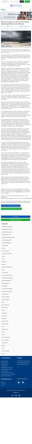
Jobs (3, 326)
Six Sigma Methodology (7, 288)
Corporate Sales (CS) (6, 234)
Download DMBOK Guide (15, 219)
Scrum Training (5, 340)
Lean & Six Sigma (5, 299)
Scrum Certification (6, 337)
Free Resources (5, 321)
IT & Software (5, 245)
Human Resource (5, 251)
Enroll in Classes (15, 216)
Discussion (4, 318)
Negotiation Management (7, 278)
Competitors (4, 313)
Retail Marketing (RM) (6, 240)
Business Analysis (5, 350)
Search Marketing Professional (7, 372)
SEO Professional (4, 370)
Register (27, 1)
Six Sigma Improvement (7, 291)
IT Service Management (7, 275)
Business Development (7, 267)
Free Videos (3, 383)
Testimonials (4, 342)
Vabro (3, 353)
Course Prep (4, 315)
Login (22, 1)
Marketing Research (5, 364)
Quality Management (6, 280)
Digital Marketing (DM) (7, 232)
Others (3, 269)
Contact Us (16, 1)
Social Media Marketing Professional (8, 374)
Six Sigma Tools (5, 294)
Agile (3, 302)
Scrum (3, 334)
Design (3, 256)
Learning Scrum (5, 329)
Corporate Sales (4, 366)
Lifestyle (3, 264)
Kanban (3, 345)
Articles (3, 310)
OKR (3, 348)
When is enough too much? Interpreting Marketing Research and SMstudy (15, 23)
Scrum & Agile (5, 272)
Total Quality (4, 286)
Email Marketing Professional (6, 369)
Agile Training (5, 307)
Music (3, 259)
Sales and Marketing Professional (23, 362)
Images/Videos (5, 323)
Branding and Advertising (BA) (8, 237)
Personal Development (7, 253)
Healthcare (4, 261)
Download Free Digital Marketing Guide (10, 205)
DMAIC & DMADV (6, 296)
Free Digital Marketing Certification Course (11, 208)
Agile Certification (5, 305)
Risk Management (6, 283)
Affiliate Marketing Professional (7, 367)
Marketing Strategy (4, 361)
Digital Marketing (4, 362)
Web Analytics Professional (6, 375)
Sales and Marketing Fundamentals (23, 361)
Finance (3, 248)
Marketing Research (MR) (7, 229)
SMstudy (8, 26)
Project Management (6, 242)
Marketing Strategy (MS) (24, 26)
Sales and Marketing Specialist (22, 364)
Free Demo (3, 382)
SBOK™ (3, 332)
